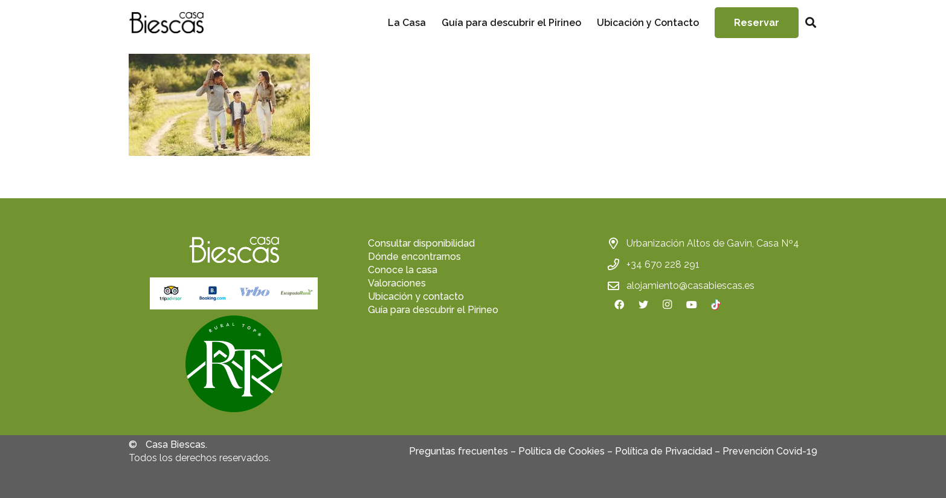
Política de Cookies (561, 451)
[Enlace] (166, 22)
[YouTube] (692, 305)
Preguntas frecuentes (458, 451)
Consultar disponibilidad (421, 243)
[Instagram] (667, 305)
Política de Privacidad (663, 451)
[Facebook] (619, 305)
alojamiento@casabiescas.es (690, 285)
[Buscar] (811, 22)
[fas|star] (233, 365)
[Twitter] (643, 305)
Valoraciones (397, 283)
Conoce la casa (402, 270)
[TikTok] (716, 305)
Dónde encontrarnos (414, 256)
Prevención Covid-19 (769, 451)
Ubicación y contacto (416, 296)
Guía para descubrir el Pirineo (433, 309)
